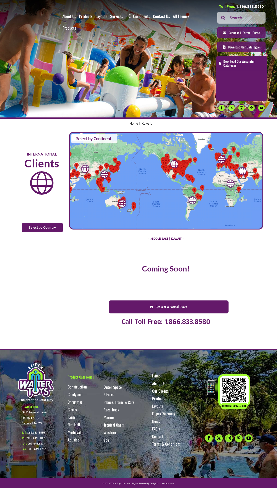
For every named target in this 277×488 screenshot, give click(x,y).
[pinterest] (251, 108)
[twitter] (231, 108)
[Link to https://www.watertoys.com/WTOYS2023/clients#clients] (42, 183)
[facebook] (221, 108)
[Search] (223, 18)
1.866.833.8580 (250, 6)
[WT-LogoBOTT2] (36, 364)
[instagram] (241, 108)
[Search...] (241, 18)
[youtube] (261, 108)
